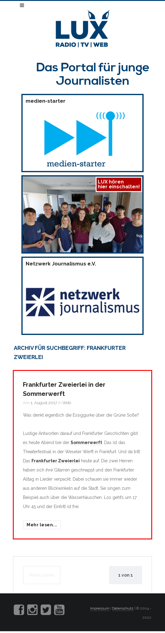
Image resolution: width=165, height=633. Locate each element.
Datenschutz (123, 608)
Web (66, 402)
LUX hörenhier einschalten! (119, 184)
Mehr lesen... (42, 524)
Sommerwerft (86, 442)
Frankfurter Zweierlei (55, 460)
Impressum (99, 608)
